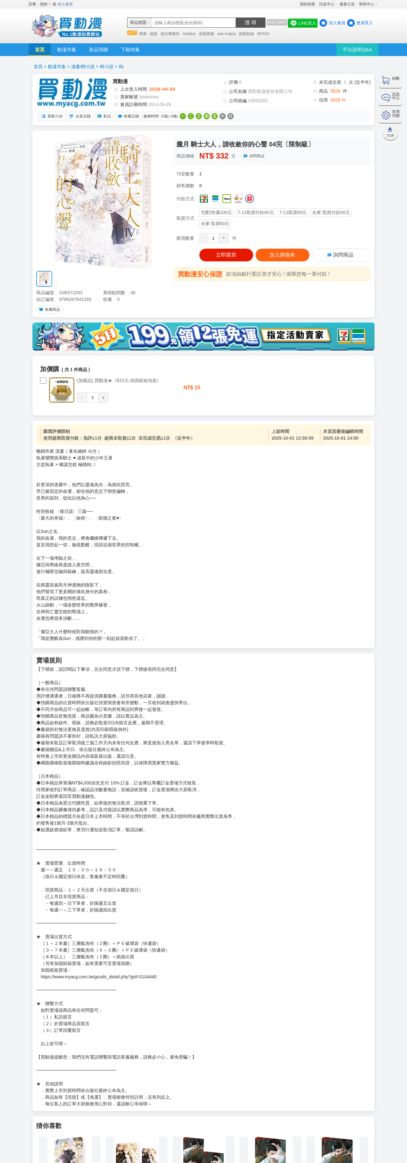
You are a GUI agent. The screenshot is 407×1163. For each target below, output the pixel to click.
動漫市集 (66, 49)
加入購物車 (282, 255)
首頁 (40, 49)
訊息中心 (327, 4)
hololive (189, 34)
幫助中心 (366, 4)
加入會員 (65, 4)
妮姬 (153, 34)
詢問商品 (253, 156)
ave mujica (226, 34)
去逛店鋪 (79, 116)
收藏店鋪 (127, 116)
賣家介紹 (51, 116)
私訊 (103, 116)
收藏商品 (48, 309)
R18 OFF (277, 22)
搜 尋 (250, 22)
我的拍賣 (307, 4)
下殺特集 (130, 49)
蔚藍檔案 (206, 34)
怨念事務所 (170, 34)
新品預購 (98, 49)
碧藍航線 (246, 34)
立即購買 (226, 255)
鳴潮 (143, 34)
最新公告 (347, 4)
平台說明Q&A (357, 49)
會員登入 (364, 22)
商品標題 (138, 22)
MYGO (263, 34)
